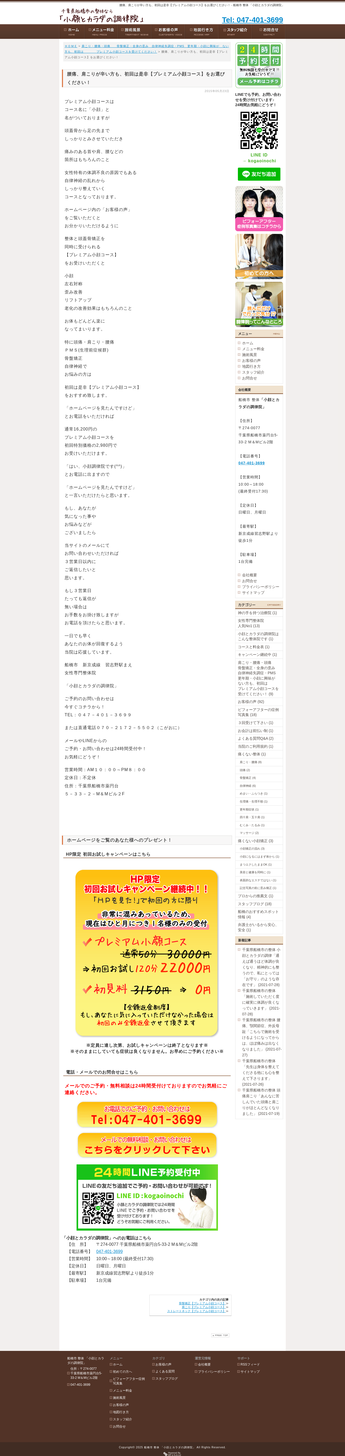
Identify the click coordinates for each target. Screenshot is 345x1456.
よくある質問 (165, 1371)
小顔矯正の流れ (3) (252, 848)
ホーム (247, 343)
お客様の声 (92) (251, 702)
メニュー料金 (253, 349)
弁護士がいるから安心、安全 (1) (258, 927)
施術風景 (249, 355)
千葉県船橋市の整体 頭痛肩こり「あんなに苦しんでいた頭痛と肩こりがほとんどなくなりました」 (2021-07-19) (261, 1102)
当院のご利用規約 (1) (255, 746)
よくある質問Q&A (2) (256, 738)
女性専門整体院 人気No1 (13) (258, 623)
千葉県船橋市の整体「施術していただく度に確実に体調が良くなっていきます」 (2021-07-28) (261, 1002)
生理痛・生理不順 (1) (254, 801)
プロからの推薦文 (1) (255, 896)
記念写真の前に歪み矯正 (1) (258, 888)
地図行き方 (251, 366)
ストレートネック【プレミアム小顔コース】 (196, 1311)
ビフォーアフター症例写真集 (129, 1381)
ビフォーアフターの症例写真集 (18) (258, 712)
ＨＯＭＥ (71, 46)
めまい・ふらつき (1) (254, 793)
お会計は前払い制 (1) (255, 731)
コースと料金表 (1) (254, 647)
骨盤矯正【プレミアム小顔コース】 (202, 1303)
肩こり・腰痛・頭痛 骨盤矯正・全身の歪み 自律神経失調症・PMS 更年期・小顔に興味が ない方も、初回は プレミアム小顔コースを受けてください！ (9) (260, 678)
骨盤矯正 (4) (248, 777)
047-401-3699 (109, 1251)
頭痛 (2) (245, 770)
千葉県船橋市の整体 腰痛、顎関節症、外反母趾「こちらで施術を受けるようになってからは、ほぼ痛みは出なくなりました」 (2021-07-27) (262, 1037)
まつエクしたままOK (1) (256, 864)
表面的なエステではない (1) (258, 880)
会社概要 (249, 575)
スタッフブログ (166, 1378)
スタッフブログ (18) (255, 904)
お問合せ (249, 378)
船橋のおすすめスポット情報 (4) (258, 914)
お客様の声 (251, 360)
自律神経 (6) (248, 785)
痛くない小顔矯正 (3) (255, 841)
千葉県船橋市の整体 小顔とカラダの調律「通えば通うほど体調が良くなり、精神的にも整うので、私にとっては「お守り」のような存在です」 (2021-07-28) (261, 967)
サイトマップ (253, 592)
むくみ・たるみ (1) (252, 825)
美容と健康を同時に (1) (255, 872)
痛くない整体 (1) (252, 754)
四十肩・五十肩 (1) (252, 817)
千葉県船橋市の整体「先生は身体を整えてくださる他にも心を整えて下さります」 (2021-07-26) (260, 1072)
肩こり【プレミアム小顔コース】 (204, 1307)
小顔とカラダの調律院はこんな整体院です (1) (258, 636)
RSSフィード (250, 1364)
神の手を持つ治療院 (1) (257, 613)
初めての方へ (122, 1372)
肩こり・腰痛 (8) (251, 762)
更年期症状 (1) (249, 809)
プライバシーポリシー (260, 587)
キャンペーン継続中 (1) (257, 654)
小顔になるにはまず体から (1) (259, 856)
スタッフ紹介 (253, 372)
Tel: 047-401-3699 (252, 20)
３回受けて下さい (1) (255, 723)
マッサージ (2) (249, 832)
